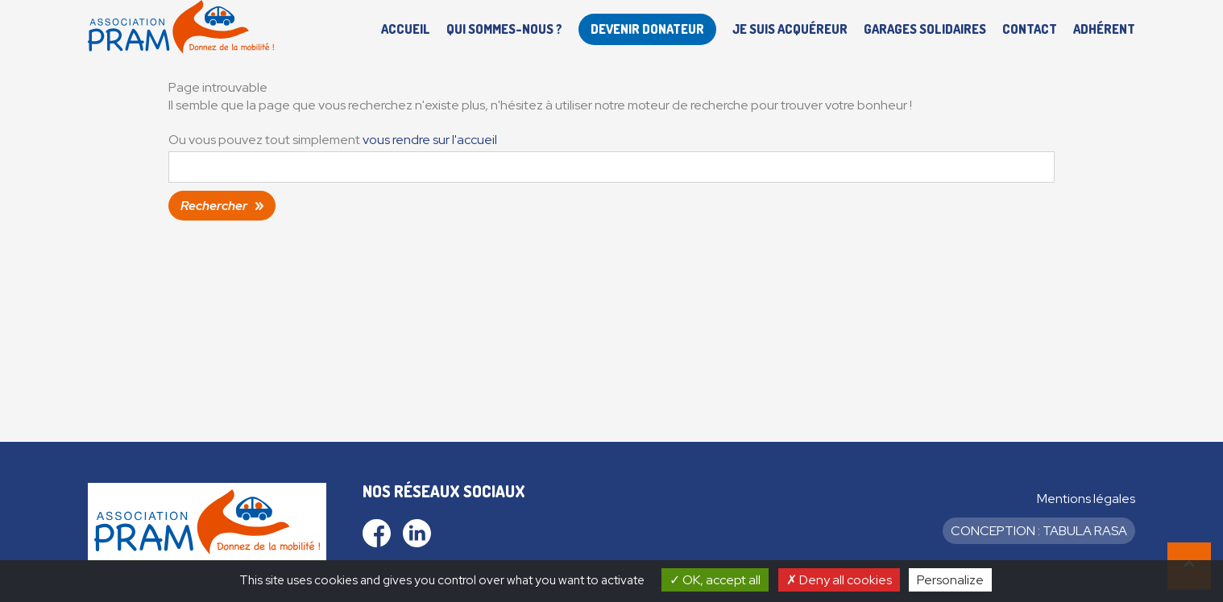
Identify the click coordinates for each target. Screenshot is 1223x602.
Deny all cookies (839, 579)
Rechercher (213, 205)
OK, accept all (715, 579)
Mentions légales (1086, 498)
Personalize (950, 579)
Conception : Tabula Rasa (1039, 530)
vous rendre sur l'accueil (430, 139)
